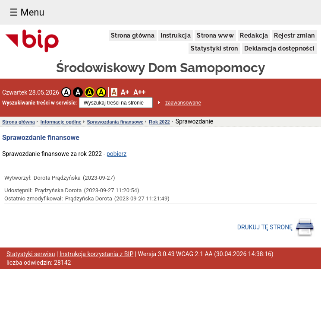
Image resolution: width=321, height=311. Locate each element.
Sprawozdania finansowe (115, 121)
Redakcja (254, 35)
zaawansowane (183, 103)
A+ (125, 92)
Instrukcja (175, 35)
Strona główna (132, 35)
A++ (139, 92)
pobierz (116, 153)
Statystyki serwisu (30, 254)
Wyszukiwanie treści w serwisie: (39, 103)
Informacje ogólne (61, 121)
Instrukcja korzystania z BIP (96, 254)
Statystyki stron (214, 48)
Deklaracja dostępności (279, 48)
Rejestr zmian (294, 35)
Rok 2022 (159, 121)
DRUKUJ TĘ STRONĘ (276, 227)
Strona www (215, 35)
